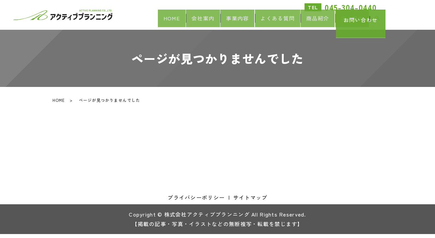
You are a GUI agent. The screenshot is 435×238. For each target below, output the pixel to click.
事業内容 (221, 22)
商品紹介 (310, 22)
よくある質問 (266, 22)
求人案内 (350, 22)
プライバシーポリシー (196, 197)
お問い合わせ (410, 20)
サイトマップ (250, 197)
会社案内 (181, 22)
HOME (146, 22)
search (377, 22)
